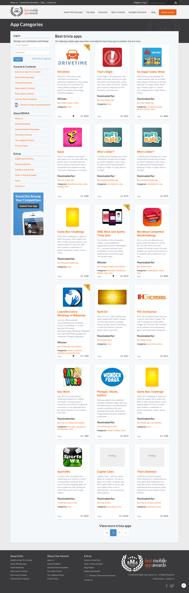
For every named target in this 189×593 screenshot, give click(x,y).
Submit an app (167, 12)
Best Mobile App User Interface (69, 347)
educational (151, 107)
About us (19, 118)
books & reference (75, 351)
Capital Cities (105, 471)
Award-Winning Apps (24, 77)
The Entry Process (23, 135)
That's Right (104, 71)
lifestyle (100, 273)
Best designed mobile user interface (111, 267)
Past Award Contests (24, 94)
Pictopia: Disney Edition (107, 393)
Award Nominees (17, 568)
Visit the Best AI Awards (26, 99)
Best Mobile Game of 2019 (67, 103)
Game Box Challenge (70, 231)
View (59, 117)
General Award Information (27, 129)
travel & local (152, 344)
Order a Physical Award (25, 175)
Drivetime (63, 71)
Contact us (20, 186)
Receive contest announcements (32, 105)
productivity (70, 353)
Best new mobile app (65, 180)
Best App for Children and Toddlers (71, 423)
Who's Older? (105, 151)
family (159, 107)
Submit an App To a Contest (27, 72)
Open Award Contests (25, 88)
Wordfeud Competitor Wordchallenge (150, 233)
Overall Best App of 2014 (107, 427)
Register (137, 3)
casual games (152, 271)
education (111, 271)
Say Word (63, 391)
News (17, 180)
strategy (60, 187)
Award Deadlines (23, 124)
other (85, 184)
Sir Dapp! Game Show (151, 71)
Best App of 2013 (104, 503)
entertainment (112, 184)
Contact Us (170, 579)
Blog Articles (89, 568)
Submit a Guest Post (24, 170)
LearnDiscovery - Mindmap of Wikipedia (71, 313)
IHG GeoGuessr (147, 311)
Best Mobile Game (144, 267)
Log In (144, 3)
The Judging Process (24, 140)
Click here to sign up (41, 58)
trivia (69, 107)
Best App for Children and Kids (149, 503)
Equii (60, 151)
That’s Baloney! (147, 471)
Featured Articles (22, 164)
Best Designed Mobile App (107, 180)
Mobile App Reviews (24, 159)
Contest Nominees (23, 83)
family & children (143, 109)
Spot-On (102, 311)
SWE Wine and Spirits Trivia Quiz (111, 233)
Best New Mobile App (105, 100)
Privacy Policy (21, 146)
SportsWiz (63, 471)
